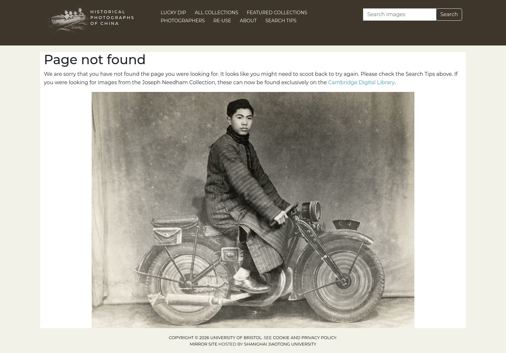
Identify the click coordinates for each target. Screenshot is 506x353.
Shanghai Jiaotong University (280, 344)
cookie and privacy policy (304, 337)
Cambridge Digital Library (361, 82)
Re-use (222, 21)
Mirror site (204, 344)
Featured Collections (277, 12)
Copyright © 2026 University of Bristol (215, 337)
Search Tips (281, 21)
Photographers (183, 21)
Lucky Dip (173, 12)
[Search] (399, 14)
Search (449, 14)
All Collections (216, 12)
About (248, 21)
